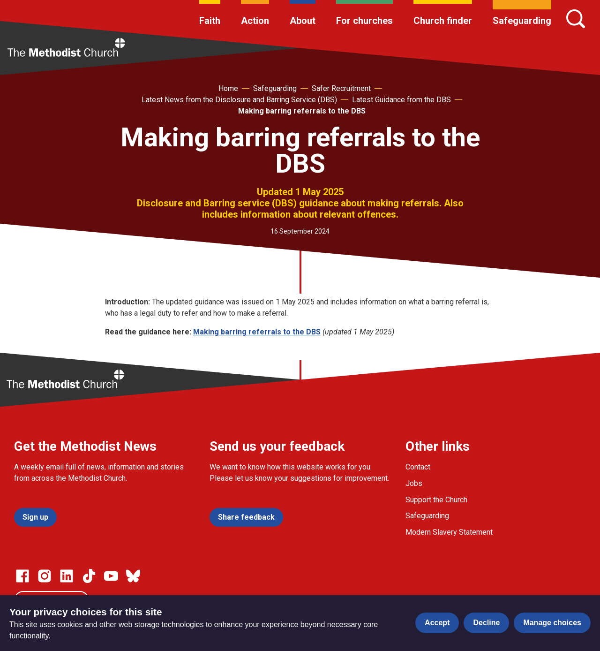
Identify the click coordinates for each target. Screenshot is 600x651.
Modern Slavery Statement (449, 532)
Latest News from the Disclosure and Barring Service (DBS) (239, 99)
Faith (209, 20)
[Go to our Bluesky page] (133, 576)
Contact (417, 466)
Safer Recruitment (341, 88)
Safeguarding (522, 20)
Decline (486, 623)
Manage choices (552, 623)
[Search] (575, 18)
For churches (364, 20)
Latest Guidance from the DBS (401, 99)
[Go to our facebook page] (22, 576)
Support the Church (436, 499)
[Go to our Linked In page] (66, 576)
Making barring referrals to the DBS (302, 110)
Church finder (442, 20)
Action (255, 20)
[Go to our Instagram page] (44, 576)
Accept (437, 623)
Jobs (413, 483)
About (302, 20)
